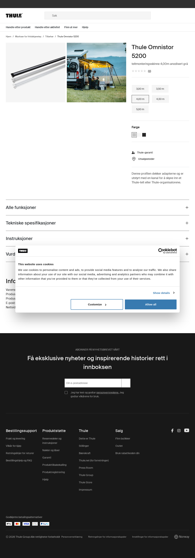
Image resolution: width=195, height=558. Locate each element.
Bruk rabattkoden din (127, 453)
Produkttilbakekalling (54, 464)
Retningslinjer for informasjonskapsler (107, 536)
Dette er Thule (87, 438)
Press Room (86, 467)
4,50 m (160, 99)
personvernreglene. (107, 392)
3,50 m (160, 88)
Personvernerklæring (71, 536)
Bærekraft (85, 453)
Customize (97, 304)
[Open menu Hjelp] (87, 27)
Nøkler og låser (51, 450)
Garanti (46, 457)
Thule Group (86, 475)
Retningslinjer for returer (20, 453)
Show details (161, 292)
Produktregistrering (53, 472)
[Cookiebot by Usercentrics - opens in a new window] (161, 251)
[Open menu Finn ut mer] (73, 27)
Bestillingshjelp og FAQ (19, 460)
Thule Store (85, 482)
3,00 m (140, 88)
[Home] (25, 15)
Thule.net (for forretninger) (94, 460)
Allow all (150, 304)
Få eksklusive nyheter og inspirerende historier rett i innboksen (97, 362)
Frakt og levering (15, 438)
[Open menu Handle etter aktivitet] (49, 27)
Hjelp (45, 479)
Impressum (85, 489)
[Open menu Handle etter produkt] (20, 27)
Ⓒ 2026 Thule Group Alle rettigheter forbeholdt (33, 536)
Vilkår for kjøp (13, 445)
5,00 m (140, 109)
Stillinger (84, 445)
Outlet (119, 445)
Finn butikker (122, 438)
